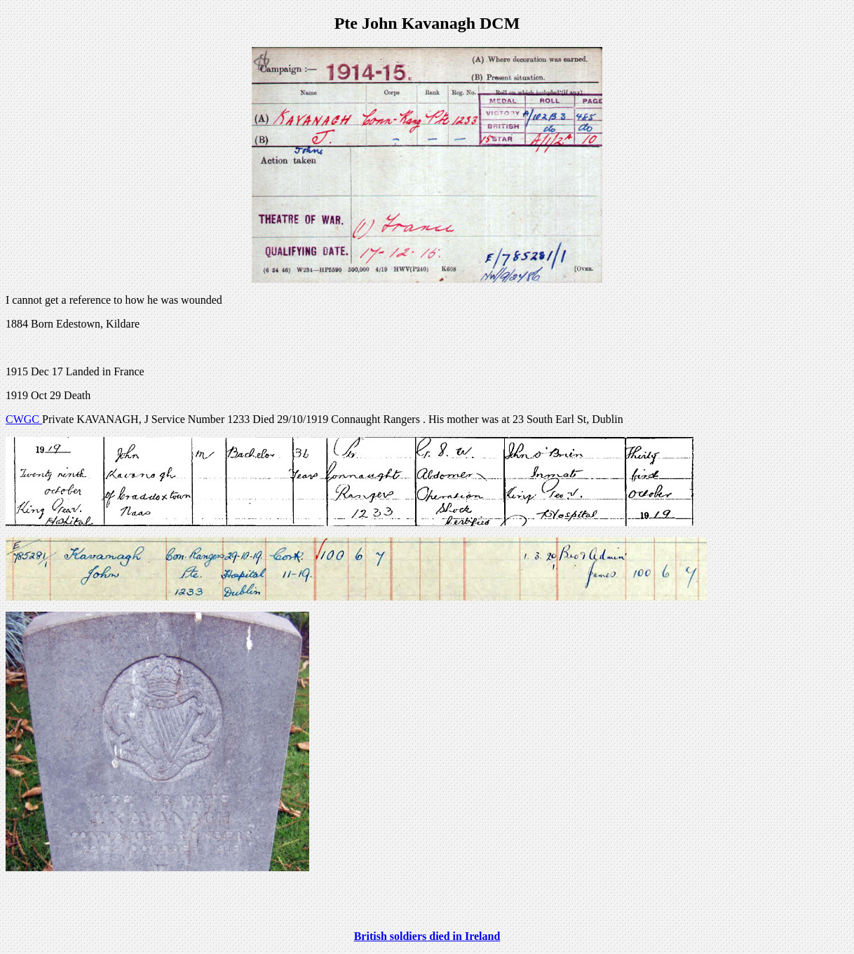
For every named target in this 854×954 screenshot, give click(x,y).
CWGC (24, 419)
